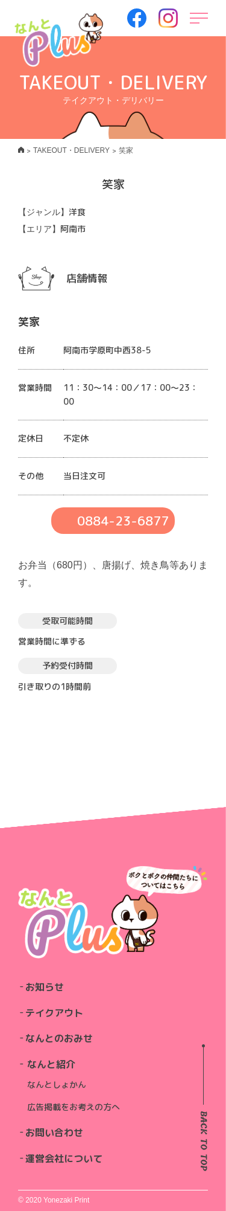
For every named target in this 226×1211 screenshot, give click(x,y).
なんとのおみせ (59, 1038)
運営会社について (63, 1158)
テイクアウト (54, 1013)
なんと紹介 (51, 1064)
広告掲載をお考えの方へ (73, 1107)
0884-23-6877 (123, 521)
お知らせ (44, 987)
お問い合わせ (54, 1132)
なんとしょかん (56, 1084)
